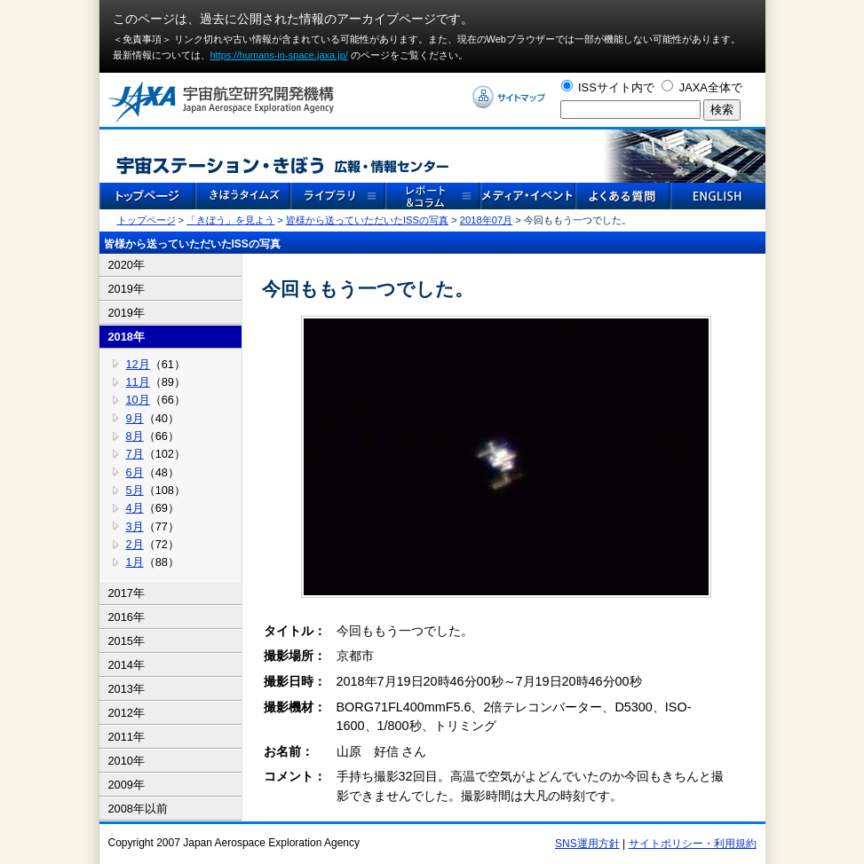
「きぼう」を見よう (230, 220)
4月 (135, 507)
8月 (135, 436)
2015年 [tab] (126, 641)
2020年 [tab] (126, 264)
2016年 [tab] (126, 617)
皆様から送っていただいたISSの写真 (367, 220)
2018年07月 (486, 220)
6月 (135, 472)
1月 (135, 562)
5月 (135, 490)
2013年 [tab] (126, 688)
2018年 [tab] (126, 336)
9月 (135, 418)
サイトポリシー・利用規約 (693, 843)
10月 (138, 399)
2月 (135, 544)
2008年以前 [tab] (138, 808)
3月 (135, 526)
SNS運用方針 (587, 843)
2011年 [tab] (126, 736)
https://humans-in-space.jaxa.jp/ (279, 55)
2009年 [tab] (126, 784)
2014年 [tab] (126, 665)
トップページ (146, 220)
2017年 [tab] (126, 593)
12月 (138, 364)
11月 (138, 382)
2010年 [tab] (126, 760)
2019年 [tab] (126, 288)
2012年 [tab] (126, 712)
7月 (135, 453)
